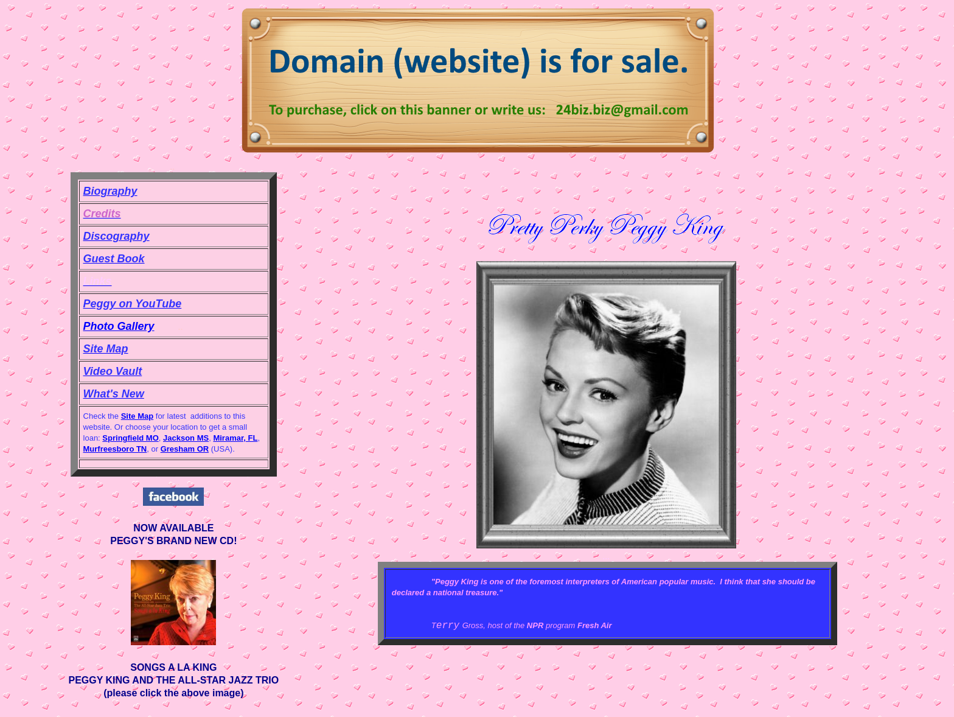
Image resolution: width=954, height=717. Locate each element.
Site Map (137, 416)
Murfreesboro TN (115, 448)
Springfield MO (130, 437)
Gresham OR (185, 448)
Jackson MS (186, 437)
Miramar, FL (235, 437)
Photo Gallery (119, 326)
